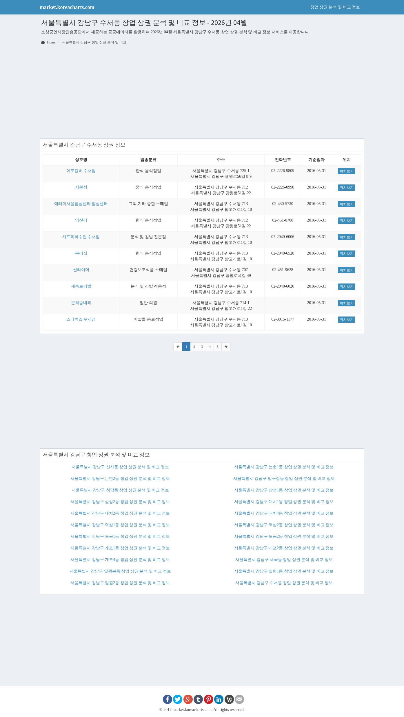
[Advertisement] (202, 92)
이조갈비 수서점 (81, 171)
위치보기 (347, 171)
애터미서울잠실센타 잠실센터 (81, 204)
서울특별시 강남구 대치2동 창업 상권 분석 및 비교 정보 (120, 513)
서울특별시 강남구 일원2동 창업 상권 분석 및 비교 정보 (120, 583)
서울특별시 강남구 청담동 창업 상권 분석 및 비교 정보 (120, 490)
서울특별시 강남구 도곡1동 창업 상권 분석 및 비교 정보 (120, 536)
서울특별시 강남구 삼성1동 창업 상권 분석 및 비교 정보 (284, 490)
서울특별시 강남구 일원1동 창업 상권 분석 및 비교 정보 (284, 571)
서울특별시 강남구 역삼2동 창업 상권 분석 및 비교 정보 (284, 525)
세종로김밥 (81, 286)
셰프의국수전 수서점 (81, 237)
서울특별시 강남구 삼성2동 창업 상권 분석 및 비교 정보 (120, 502)
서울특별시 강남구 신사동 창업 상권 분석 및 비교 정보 (120, 467)
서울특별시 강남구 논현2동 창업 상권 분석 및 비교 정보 (120, 478)
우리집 (81, 253)
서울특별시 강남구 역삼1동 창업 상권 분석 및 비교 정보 (120, 525)
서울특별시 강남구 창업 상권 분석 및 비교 (94, 42)
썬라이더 (81, 270)
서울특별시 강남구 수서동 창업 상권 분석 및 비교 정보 (284, 583)
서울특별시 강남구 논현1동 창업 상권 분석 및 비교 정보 (284, 467)
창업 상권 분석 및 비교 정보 (335, 7)
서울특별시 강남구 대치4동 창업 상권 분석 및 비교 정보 (284, 513)
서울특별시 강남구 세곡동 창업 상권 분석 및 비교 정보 (284, 559)
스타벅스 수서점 (81, 319)
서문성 (81, 187)
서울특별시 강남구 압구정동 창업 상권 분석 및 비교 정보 (284, 478)
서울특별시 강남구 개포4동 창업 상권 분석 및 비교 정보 (120, 559)
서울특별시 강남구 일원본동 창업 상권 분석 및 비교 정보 (120, 571)
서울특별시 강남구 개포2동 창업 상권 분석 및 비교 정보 (284, 548)
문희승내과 (81, 303)
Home (48, 42)
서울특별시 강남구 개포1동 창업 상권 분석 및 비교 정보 (120, 548)
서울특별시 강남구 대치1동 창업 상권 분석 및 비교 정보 (284, 502)
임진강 (81, 220)
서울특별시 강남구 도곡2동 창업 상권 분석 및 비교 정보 (284, 536)
